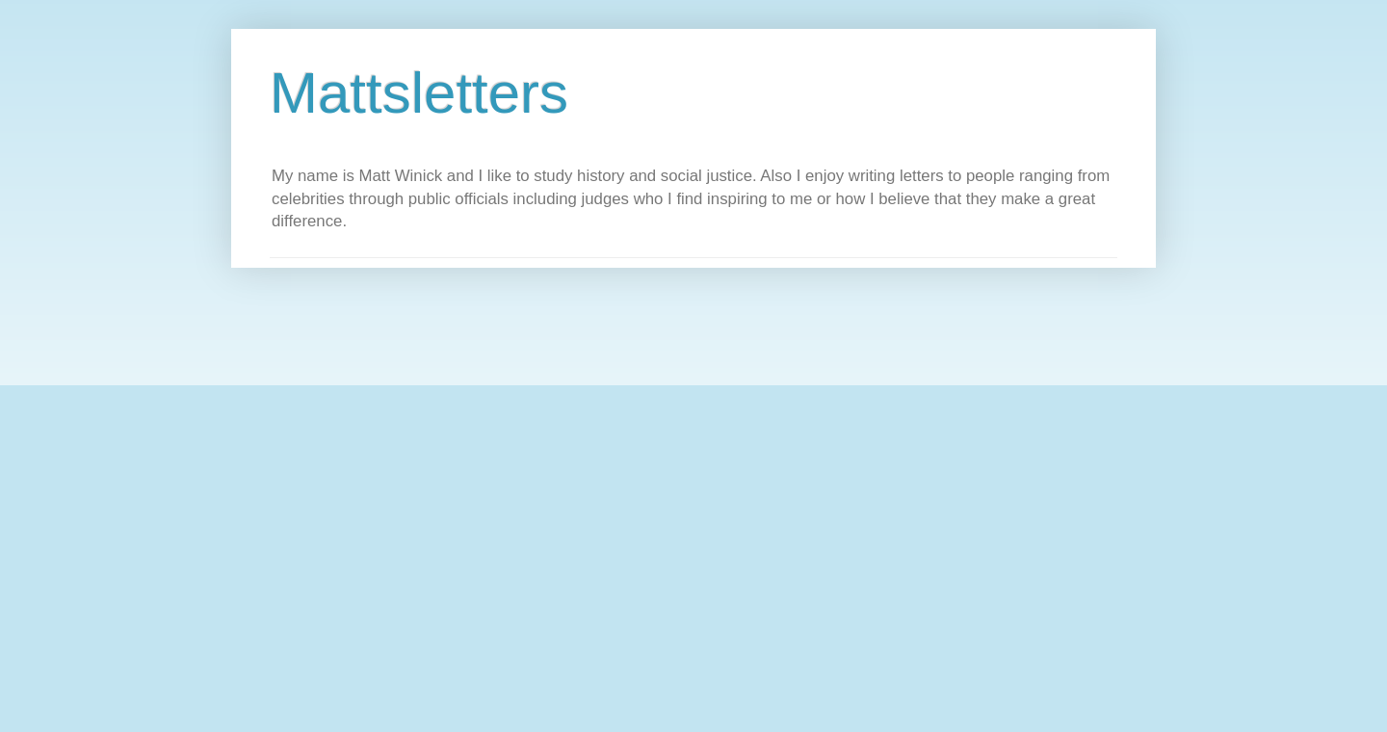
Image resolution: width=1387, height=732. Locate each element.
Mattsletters (419, 93)
